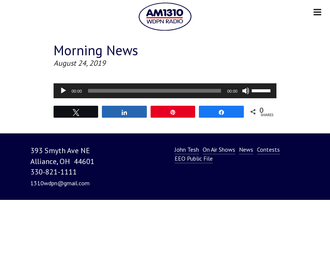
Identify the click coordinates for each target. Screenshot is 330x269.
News (246, 149)
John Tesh (187, 149)
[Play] (63, 91)
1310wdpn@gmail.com (60, 183)
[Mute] (245, 91)
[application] (165, 90)
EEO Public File (194, 158)
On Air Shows (219, 149)
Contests (268, 149)
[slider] (154, 91)
